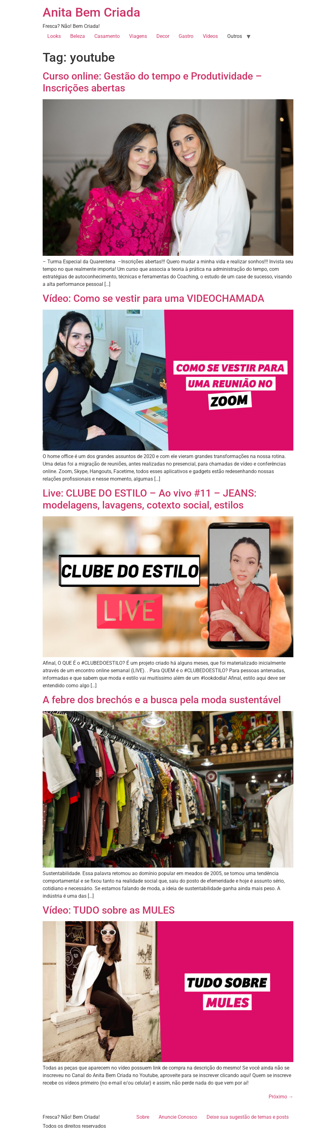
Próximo (281, 1097)
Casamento (107, 36)
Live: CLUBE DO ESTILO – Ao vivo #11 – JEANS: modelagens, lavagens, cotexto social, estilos (149, 499)
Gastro (186, 36)
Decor (162, 36)
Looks (54, 36)
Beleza (77, 36)
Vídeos (210, 36)
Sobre (142, 1117)
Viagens (138, 36)
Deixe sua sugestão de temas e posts (248, 1117)
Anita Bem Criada (91, 12)
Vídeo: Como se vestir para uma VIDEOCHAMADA (153, 298)
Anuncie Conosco (178, 1117)
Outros (234, 36)
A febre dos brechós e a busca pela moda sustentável (162, 700)
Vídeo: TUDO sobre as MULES (109, 910)
